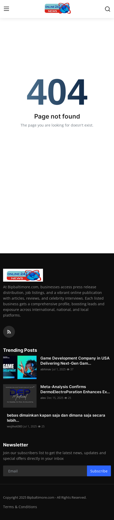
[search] (107, 9)
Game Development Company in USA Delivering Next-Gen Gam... (75, 361)
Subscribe (99, 471)
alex (43, 398)
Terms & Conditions (20, 506)
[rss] (9, 332)
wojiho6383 (14, 426)
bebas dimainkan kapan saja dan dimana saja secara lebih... (56, 418)
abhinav (45, 369)
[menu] (6, 9)
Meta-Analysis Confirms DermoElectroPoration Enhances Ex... (75, 389)
